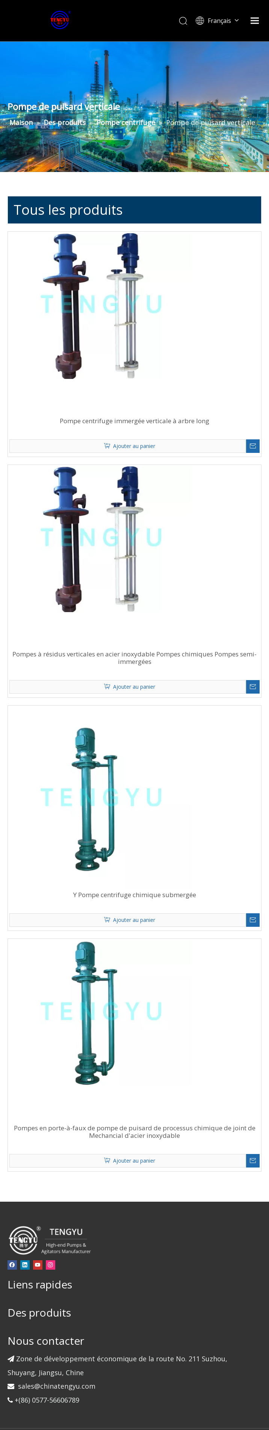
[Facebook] (27, 1214)
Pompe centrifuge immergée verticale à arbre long (168, 385)
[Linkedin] (40, 1214)
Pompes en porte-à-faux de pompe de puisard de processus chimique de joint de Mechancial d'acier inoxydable (168, 1085)
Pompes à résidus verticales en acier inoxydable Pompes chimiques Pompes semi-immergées (168, 618)
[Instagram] (27, 1224)
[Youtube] (52, 1214)
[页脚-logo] (64, 1189)
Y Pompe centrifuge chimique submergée (168, 852)
